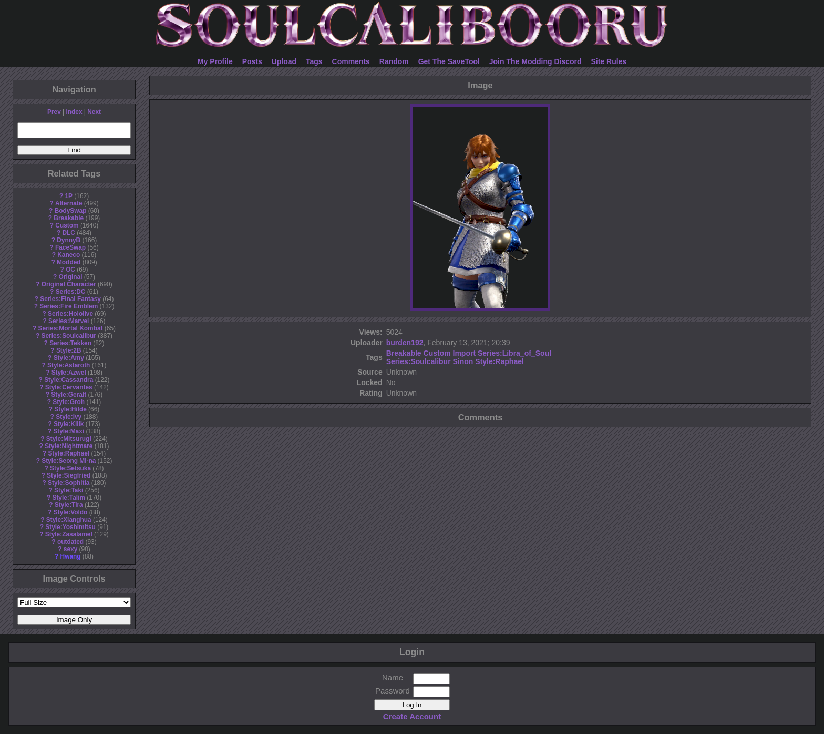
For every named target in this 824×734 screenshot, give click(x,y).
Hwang (70, 556)
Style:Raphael (68, 453)
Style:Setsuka (70, 468)
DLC (69, 232)
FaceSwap (70, 247)
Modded (69, 262)
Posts (252, 61)
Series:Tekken (70, 343)
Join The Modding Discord (535, 61)
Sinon (463, 361)
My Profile (215, 61)
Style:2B (68, 350)
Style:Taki (68, 490)
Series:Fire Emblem (68, 306)
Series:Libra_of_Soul (514, 353)
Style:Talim (68, 497)
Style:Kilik (69, 424)
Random (394, 61)
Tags (314, 61)
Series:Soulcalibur (69, 335)
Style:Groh (69, 402)
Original (71, 277)
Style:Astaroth (68, 365)
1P (69, 196)
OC (70, 269)
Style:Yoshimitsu (70, 527)
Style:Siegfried (68, 475)
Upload (284, 61)
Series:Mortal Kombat (70, 328)
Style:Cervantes (68, 387)
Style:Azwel (69, 372)
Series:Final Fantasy (70, 299)
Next (94, 112)
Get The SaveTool (449, 61)
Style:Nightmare (68, 446)
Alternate (69, 203)
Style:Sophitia (68, 483)
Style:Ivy (68, 416)
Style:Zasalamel (68, 534)
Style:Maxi (68, 431)
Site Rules (608, 61)
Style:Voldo (71, 512)
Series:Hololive (70, 313)
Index (74, 112)
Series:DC (71, 291)
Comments (351, 61)
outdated (70, 541)
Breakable (69, 218)
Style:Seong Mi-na (69, 460)
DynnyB (68, 240)
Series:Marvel (68, 321)
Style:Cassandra (68, 380)
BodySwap (71, 210)
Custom (66, 225)
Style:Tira (69, 505)
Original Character (69, 284)
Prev (54, 112)
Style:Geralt (68, 394)
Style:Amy (69, 357)
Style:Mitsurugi (68, 438)
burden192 (405, 342)
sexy (70, 549)
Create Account (412, 716)
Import (464, 353)
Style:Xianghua (68, 519)
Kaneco (68, 255)
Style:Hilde (70, 409)
